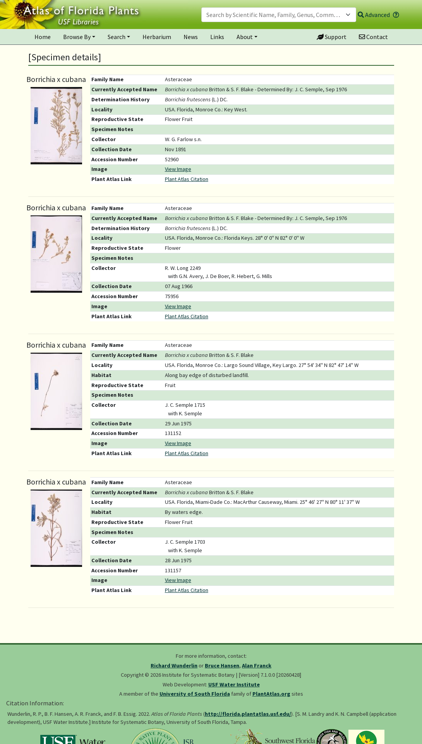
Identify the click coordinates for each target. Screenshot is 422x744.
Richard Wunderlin (174, 665)
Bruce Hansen (222, 665)
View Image (178, 169)
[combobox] (278, 14)
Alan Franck (256, 665)
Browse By (77, 37)
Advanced (374, 15)
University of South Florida (195, 693)
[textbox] (274, 14)
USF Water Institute (234, 684)
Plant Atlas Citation (186, 179)
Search (116, 37)
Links (217, 37)
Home (42, 37)
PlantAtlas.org (271, 693)
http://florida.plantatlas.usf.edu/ (248, 713)
